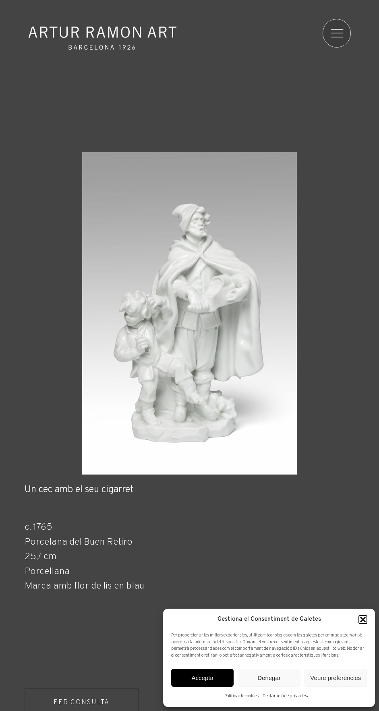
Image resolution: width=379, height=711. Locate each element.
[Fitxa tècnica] (189, 588)
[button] (363, 620)
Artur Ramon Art (102, 38)
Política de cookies (241, 696)
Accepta (202, 677)
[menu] (337, 33)
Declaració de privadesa (286, 696)
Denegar (269, 677)
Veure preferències (335, 677)
